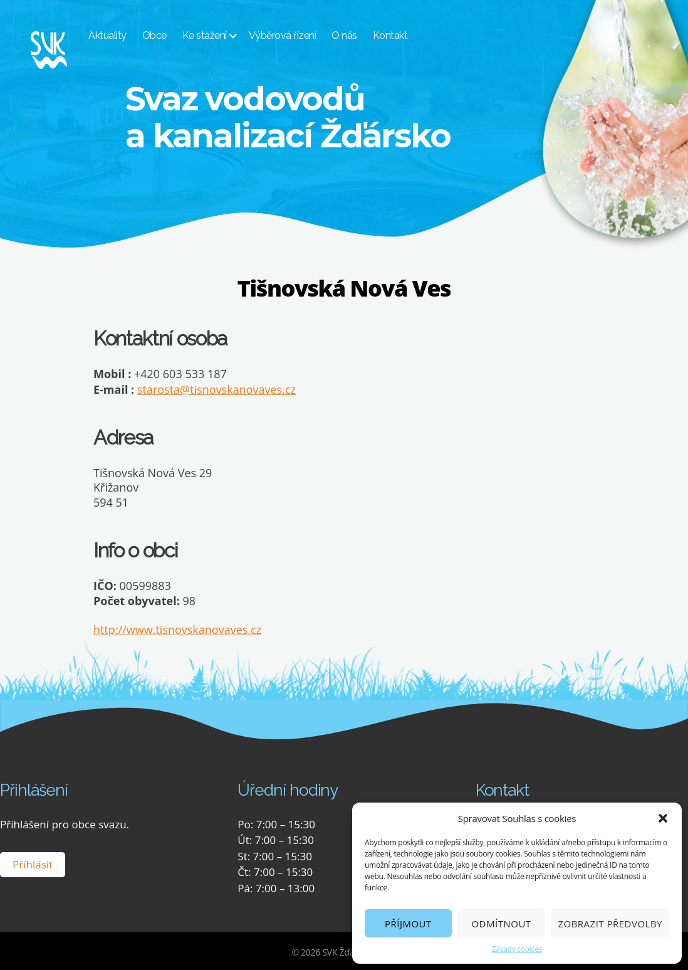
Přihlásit (33, 863)
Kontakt (404, 36)
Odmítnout (501, 923)
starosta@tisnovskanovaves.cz (216, 388)
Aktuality (122, 36)
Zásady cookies (517, 949)
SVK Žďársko (346, 951)
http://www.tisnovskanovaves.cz (177, 628)
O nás (359, 36)
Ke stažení (218, 36)
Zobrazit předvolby (610, 923)
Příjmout (408, 923)
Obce (168, 36)
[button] (663, 818)
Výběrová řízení (296, 36)
